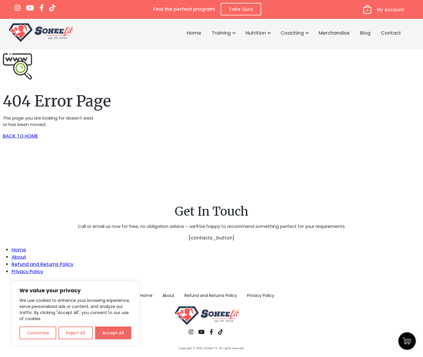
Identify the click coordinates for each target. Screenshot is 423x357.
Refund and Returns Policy (42, 264)
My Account (390, 10)
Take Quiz (241, 9)
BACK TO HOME (20, 135)
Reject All (75, 333)
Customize (38, 333)
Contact (391, 32)
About (19, 256)
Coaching (292, 32)
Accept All (113, 333)
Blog (365, 32)
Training (221, 32)
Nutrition (256, 32)
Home (194, 32)
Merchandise (334, 32)
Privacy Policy (27, 271)
